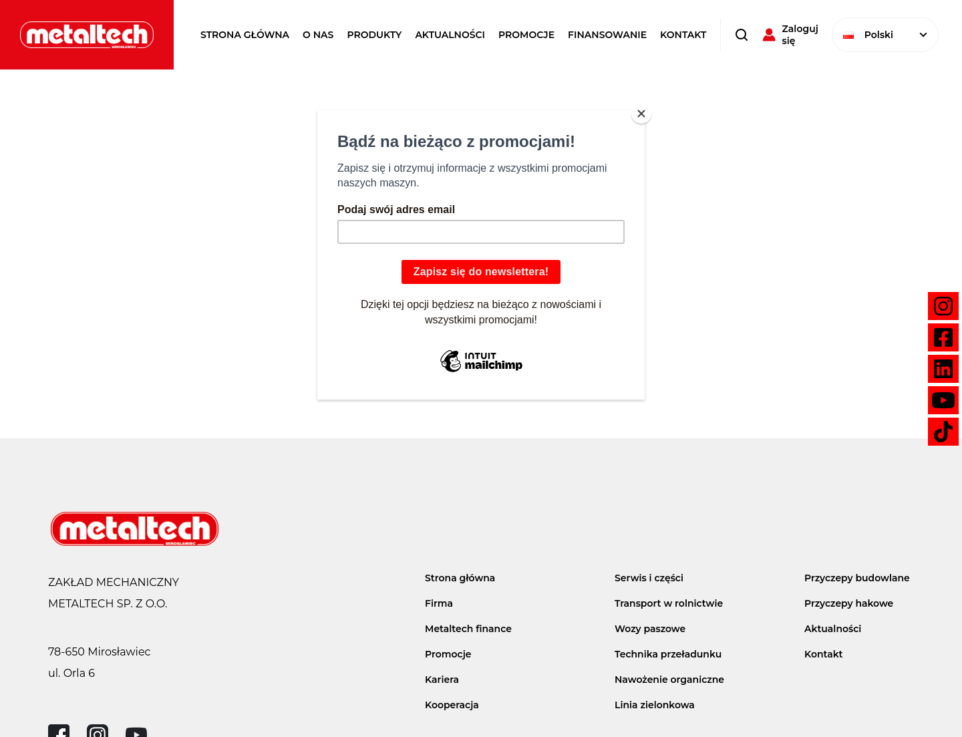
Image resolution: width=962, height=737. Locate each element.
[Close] (641, 114)
